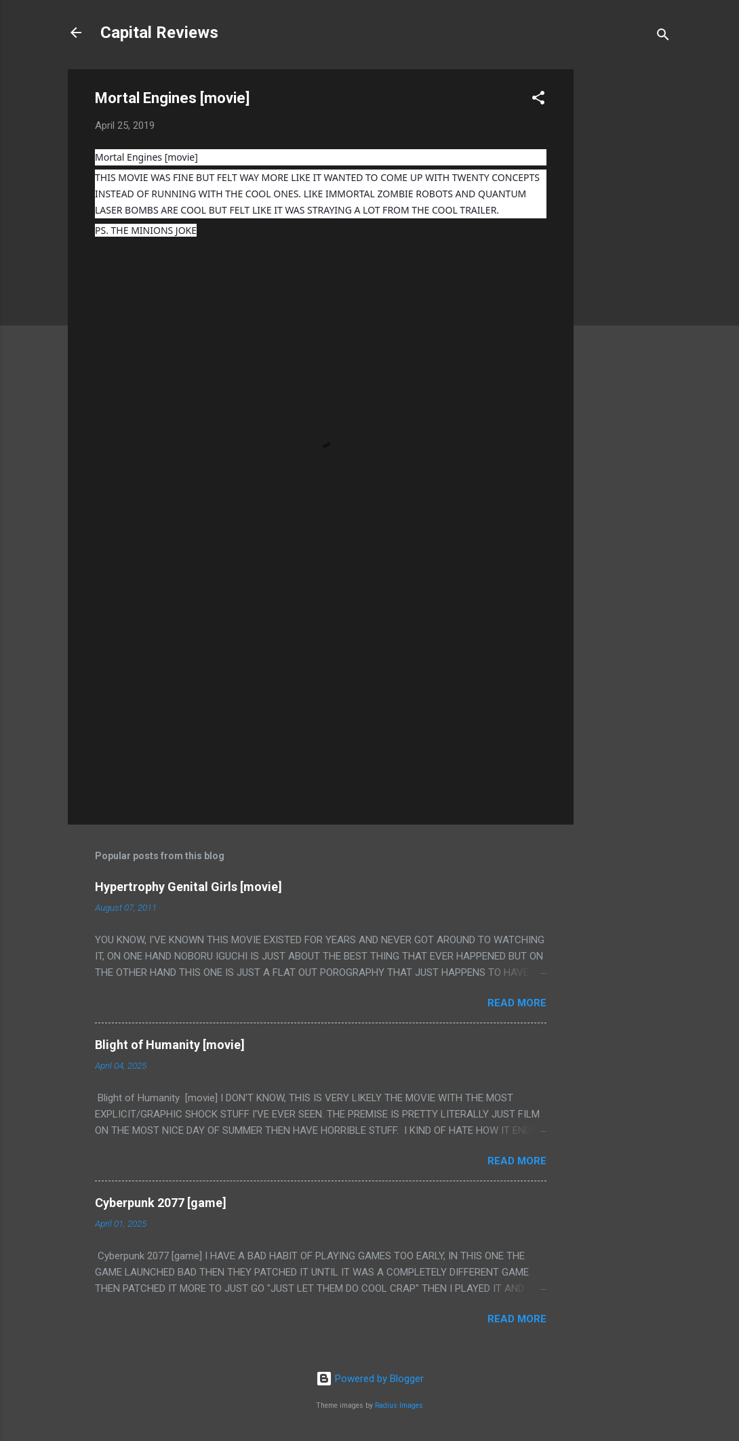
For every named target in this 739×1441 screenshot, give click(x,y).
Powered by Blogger (370, 1379)
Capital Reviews (159, 32)
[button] (538, 100)
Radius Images (399, 1405)
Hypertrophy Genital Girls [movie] (188, 887)
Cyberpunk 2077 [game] (160, 1203)
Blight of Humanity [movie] (170, 1045)
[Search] (663, 37)
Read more (516, 1003)
